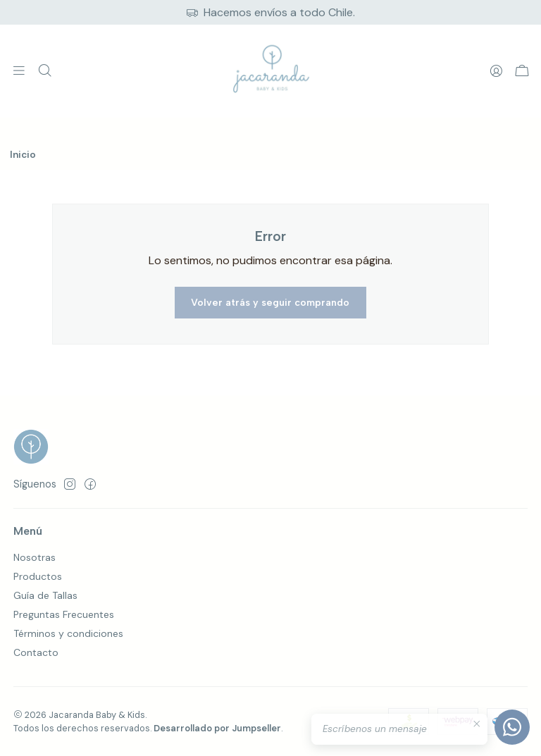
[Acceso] (496, 71)
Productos (37, 576)
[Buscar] (44, 71)
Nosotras (34, 557)
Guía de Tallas (45, 595)
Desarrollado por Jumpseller (217, 728)
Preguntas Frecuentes (63, 614)
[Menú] (19, 71)
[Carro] (522, 71)
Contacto (35, 652)
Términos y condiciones (68, 633)
